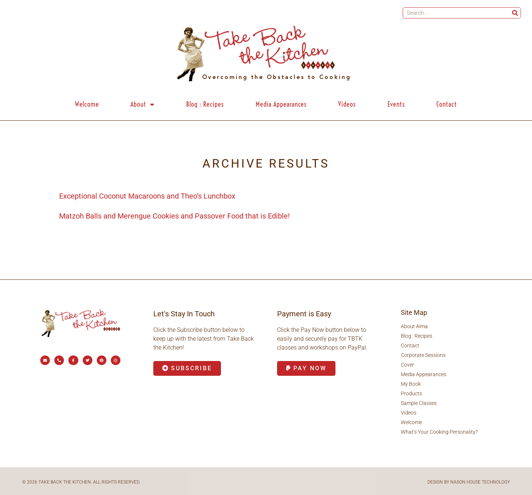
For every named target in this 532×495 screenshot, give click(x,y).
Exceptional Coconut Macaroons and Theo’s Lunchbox (147, 196)
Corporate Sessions (423, 355)
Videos (347, 104)
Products (411, 393)
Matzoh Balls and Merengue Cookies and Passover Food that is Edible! (174, 216)
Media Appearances (281, 104)
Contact (446, 104)
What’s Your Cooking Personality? (439, 432)
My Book (411, 384)
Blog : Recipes (205, 104)
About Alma (414, 326)
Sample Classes (419, 403)
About (142, 104)
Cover (407, 365)
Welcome (87, 104)
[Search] (515, 13)
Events (396, 104)
